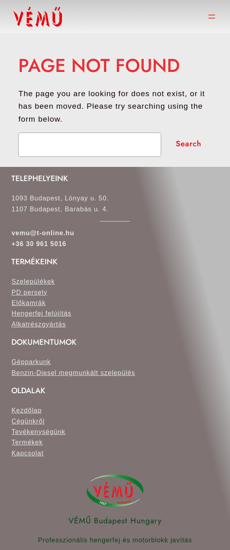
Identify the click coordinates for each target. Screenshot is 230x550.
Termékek (27, 442)
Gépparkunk (31, 361)
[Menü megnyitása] (212, 16)
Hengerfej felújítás (41, 313)
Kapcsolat (27, 453)
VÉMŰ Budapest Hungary (115, 520)
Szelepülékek (33, 281)
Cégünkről (28, 421)
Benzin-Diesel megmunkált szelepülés (73, 372)
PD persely (29, 292)
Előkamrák (28, 302)
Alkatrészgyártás (38, 324)
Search (188, 143)
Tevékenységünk (38, 431)
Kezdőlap (26, 410)
